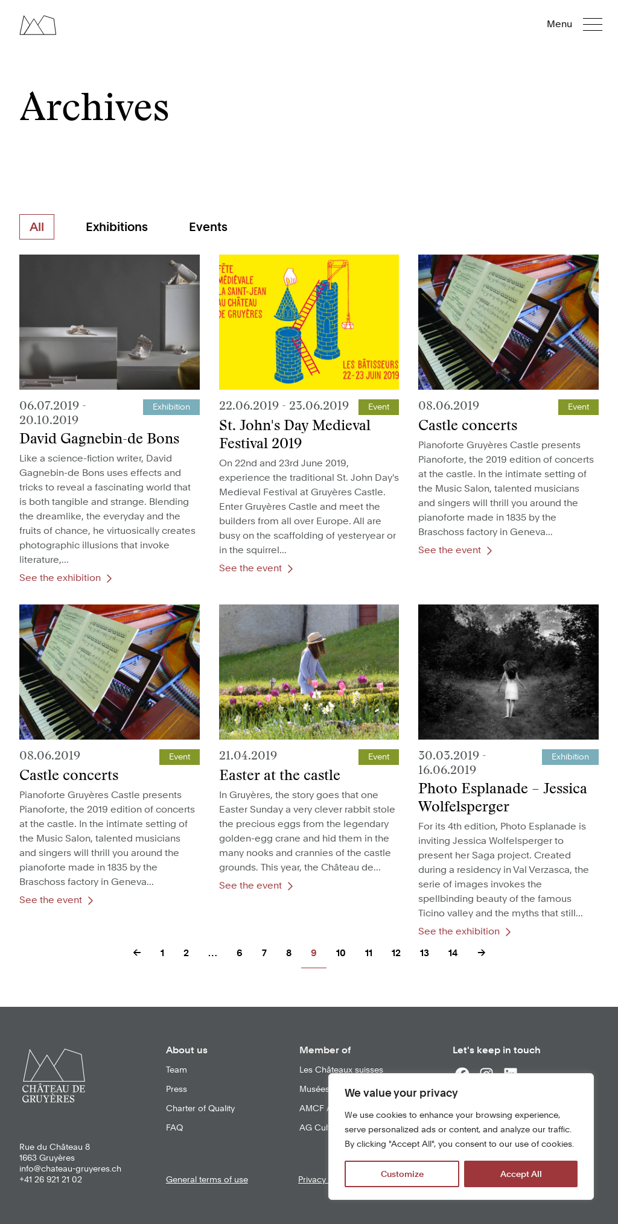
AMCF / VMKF (326, 1108)
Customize (402, 1174)
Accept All (521, 1174)
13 (424, 953)
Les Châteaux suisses (341, 1069)
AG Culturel (322, 1127)
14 (453, 953)
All (37, 227)
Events (208, 227)
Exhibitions (117, 227)
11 (368, 953)
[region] (461, 1136)
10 (341, 953)
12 (396, 953)
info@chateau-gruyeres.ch (70, 1168)
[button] (583, 24)
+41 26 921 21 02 (50, 1179)
